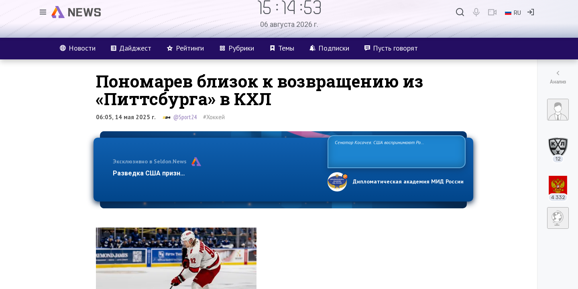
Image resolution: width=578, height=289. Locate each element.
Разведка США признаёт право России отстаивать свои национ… (216, 173)
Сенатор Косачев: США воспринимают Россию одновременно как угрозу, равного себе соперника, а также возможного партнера (395, 151)
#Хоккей (214, 117)
